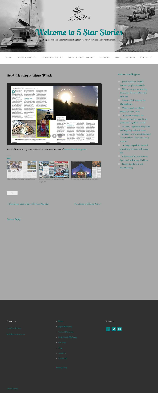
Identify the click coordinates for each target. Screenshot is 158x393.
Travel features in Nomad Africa (88, 204)
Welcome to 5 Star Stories (79, 32)
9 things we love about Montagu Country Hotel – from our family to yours (135, 138)
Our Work (104, 58)
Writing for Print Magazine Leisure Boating (21, 179)
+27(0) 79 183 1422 (14, 328)
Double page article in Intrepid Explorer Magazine (28, 204)
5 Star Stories (12, 388)
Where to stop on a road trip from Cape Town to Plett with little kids (133, 93)
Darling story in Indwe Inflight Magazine (84, 179)
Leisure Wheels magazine (75, 149)
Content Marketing (52, 58)
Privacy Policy (61, 367)
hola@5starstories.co (16, 334)
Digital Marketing (26, 58)
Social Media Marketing (81, 58)
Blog (117, 58)
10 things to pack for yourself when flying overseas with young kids (134, 149)
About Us (130, 58)
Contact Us (146, 58)
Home (8, 58)
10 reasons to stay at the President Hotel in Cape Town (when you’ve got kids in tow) (133, 119)
